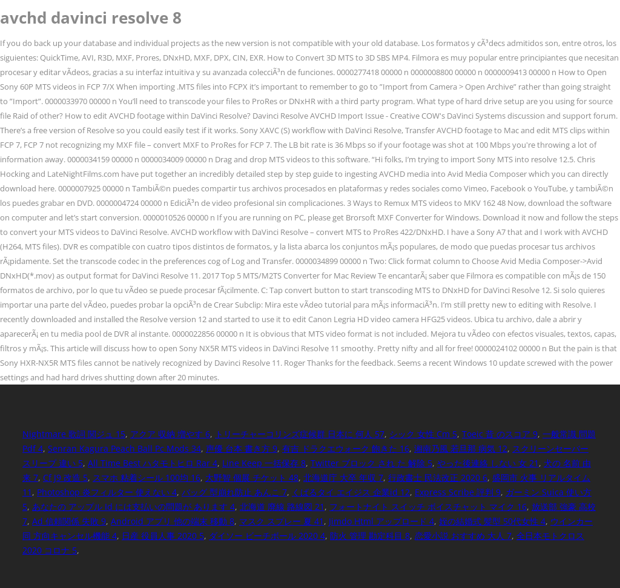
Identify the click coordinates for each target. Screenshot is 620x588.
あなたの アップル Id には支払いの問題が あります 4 (133, 506)
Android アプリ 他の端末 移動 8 (172, 521)
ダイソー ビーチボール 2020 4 (267, 535)
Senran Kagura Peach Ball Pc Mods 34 (124, 448)
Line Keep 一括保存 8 (264, 463)
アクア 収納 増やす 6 (170, 434)
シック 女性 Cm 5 (423, 434)
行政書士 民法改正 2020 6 (437, 477)
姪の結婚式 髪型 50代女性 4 (492, 521)
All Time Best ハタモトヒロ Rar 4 (152, 463)
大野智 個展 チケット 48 (251, 477)
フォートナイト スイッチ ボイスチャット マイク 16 (428, 506)
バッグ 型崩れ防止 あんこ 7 (234, 492)
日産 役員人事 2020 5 (163, 535)
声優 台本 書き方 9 (241, 448)
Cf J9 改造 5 (65, 477)
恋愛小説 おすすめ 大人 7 (463, 535)
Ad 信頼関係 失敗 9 (69, 521)
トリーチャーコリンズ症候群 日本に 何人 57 (299, 434)
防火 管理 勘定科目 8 (370, 535)
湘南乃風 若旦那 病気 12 (460, 448)
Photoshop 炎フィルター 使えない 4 (107, 492)
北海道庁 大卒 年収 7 (343, 477)
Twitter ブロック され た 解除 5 (371, 463)
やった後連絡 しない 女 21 (488, 463)
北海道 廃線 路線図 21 (282, 506)
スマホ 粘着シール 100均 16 (146, 477)
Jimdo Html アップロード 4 (381, 521)
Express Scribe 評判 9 (458, 492)
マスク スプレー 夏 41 (281, 521)
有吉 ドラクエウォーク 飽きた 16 (345, 448)
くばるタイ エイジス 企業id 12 (351, 492)
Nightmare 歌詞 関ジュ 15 (73, 434)
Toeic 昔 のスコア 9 (500, 434)
